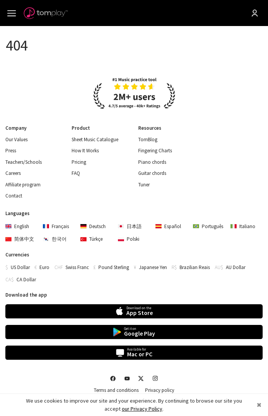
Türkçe (91, 239)
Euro (44, 267)
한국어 (55, 239)
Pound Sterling (113, 267)
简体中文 (19, 239)
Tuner (144, 185)
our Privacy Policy (142, 408)
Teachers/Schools (23, 162)
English (17, 226)
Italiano (242, 226)
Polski (128, 239)
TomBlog (147, 140)
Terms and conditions (116, 390)
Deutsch (93, 226)
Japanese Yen (153, 267)
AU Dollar (235, 267)
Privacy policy (159, 390)
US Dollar (20, 267)
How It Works (85, 151)
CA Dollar (26, 279)
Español (168, 226)
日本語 (130, 226)
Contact (13, 196)
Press (10, 151)
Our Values (16, 140)
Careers (13, 173)
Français (56, 226)
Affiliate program (23, 185)
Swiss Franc (77, 267)
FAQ (76, 173)
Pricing (79, 162)
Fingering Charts (155, 151)
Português (208, 226)
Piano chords (152, 162)
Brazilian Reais (195, 267)
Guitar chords (152, 173)
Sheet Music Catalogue (95, 140)
